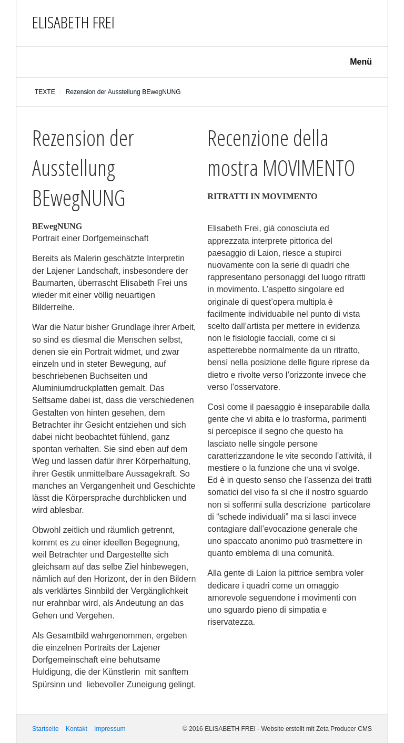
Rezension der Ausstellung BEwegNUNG (123, 92)
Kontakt (76, 728)
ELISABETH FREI (73, 22)
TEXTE (45, 92)
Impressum (109, 728)
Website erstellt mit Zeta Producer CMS (316, 728)
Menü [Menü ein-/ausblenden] (361, 61)
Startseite (45, 728)
